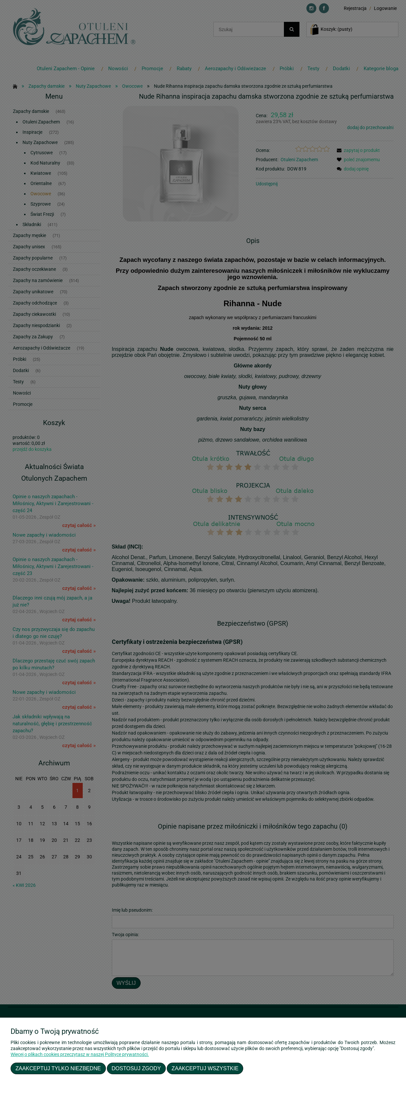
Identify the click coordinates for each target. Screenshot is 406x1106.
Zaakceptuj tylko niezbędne (58, 1068)
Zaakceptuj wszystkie (205, 1068)
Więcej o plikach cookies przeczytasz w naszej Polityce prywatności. (80, 1054)
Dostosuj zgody (136, 1068)
